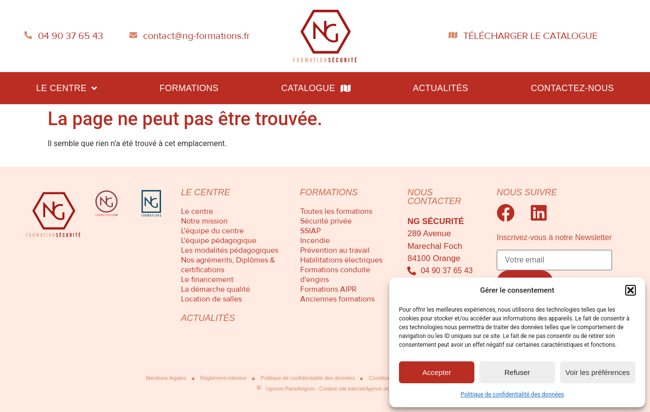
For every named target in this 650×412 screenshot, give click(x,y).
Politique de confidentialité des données (512, 394)
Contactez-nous (572, 88)
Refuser (517, 372)
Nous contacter (434, 196)
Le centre (66, 88)
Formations (189, 88)
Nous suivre (527, 192)
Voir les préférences (597, 372)
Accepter (436, 372)
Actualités (440, 88)
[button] (630, 290)
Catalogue (315, 88)
